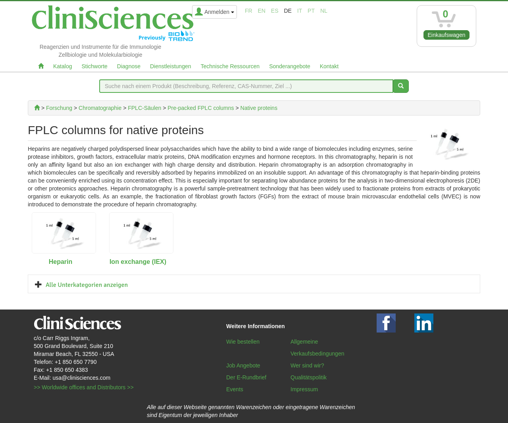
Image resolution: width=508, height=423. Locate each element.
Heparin (61, 261)
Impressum (304, 389)
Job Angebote (243, 365)
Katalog (62, 66)
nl (323, 11)
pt (311, 11)
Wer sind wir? (307, 365)
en (262, 11)
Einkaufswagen (447, 35)
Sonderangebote (289, 66)
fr (248, 11)
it (299, 11)
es (275, 11)
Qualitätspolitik (309, 377)
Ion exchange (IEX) (138, 261)
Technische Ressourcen (230, 66)
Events (234, 389)
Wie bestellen (243, 341)
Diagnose (128, 66)
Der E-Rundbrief (246, 377)
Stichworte (94, 66)
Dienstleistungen (170, 66)
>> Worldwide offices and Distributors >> (84, 387)
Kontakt (329, 66)
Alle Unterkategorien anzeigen (87, 285)
